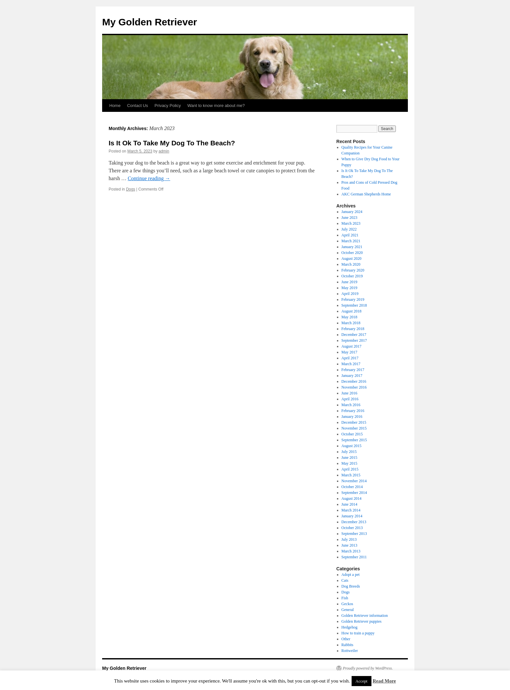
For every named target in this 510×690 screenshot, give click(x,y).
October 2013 (352, 527)
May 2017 (349, 352)
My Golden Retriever (149, 22)
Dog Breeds (351, 586)
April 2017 (350, 358)
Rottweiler (350, 650)
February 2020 (353, 270)
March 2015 (351, 475)
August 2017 (352, 346)
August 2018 (352, 311)
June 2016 (349, 393)
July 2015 (349, 451)
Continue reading (149, 178)
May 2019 (349, 287)
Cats (345, 580)
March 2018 (351, 323)
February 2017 (353, 369)
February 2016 (353, 410)
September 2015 (354, 440)
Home (115, 105)
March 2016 (351, 405)
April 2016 (350, 399)
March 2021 (351, 241)
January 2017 (352, 375)
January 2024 (352, 211)
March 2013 (351, 551)
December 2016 (354, 381)
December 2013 (354, 522)
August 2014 (352, 498)
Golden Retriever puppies (362, 621)
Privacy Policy (167, 105)
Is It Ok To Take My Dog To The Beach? (172, 143)
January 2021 (352, 247)
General (348, 609)
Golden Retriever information (365, 615)
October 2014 (352, 486)
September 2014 (354, 492)
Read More (384, 680)
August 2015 (352, 446)
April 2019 (350, 293)
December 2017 (354, 334)
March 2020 (351, 264)
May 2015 (349, 463)
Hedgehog (349, 627)
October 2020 (352, 252)
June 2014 (349, 504)
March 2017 (351, 364)
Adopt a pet (351, 574)
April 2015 (350, 469)
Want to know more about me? (216, 105)
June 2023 (349, 217)
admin (163, 151)
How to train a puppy (358, 633)
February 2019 (353, 299)
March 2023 (351, 223)
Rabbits (348, 645)
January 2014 (352, 516)
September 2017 (354, 340)
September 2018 (354, 305)
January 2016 (352, 416)
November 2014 (354, 481)
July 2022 (349, 229)
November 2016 (354, 387)
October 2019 (352, 276)
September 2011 (354, 557)
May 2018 (349, 317)
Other (346, 639)
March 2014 (351, 510)
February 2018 (353, 328)
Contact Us (137, 105)
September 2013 (354, 533)
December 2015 (354, 422)
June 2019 (349, 282)
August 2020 (352, 258)
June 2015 (349, 457)
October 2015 (352, 434)
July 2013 (349, 539)
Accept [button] (362, 681)
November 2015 (354, 428)
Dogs (130, 189)
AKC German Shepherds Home (366, 194)
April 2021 (350, 235)
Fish (345, 598)
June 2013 (349, 545)
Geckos (347, 604)
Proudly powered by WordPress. (368, 668)
